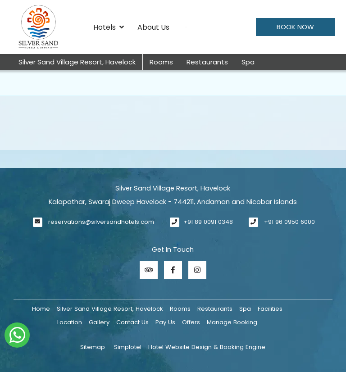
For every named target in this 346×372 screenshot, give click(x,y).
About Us (153, 27)
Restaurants (207, 62)
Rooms (161, 62)
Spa (248, 62)
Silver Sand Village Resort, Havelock (77, 62)
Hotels (108, 27)
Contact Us (132, 322)
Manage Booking (232, 322)
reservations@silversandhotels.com (101, 222)
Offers (191, 322)
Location (69, 322)
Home (41, 308)
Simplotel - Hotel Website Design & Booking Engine (189, 347)
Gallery (99, 322)
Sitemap (92, 347)
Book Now (295, 27)
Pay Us (165, 322)
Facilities (270, 308)
